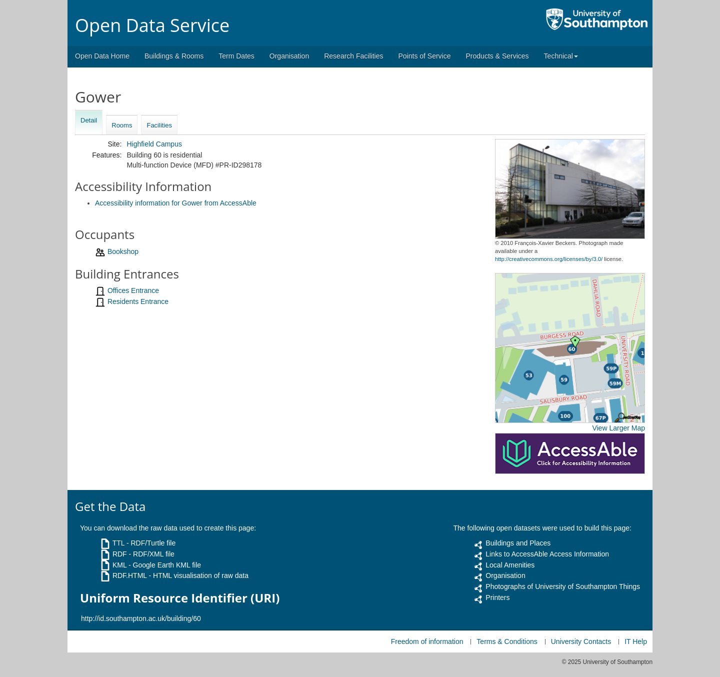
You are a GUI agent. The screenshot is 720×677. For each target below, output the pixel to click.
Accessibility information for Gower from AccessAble (175, 203)
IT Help (635, 642)
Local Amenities (510, 565)
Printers (498, 598)
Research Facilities (353, 56)
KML (119, 565)
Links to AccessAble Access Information (547, 554)
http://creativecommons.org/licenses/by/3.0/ (548, 259)
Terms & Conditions (506, 642)
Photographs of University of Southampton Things (563, 586)
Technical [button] (561, 56)
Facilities (159, 125)
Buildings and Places (518, 543)
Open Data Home (102, 56)
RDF (119, 554)
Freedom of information (427, 642)
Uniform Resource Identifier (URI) (180, 598)
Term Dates (236, 56)
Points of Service (424, 56)
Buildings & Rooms (174, 56)
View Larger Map (618, 428)
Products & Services (497, 56)
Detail (88, 120)
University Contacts (581, 642)
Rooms (122, 125)
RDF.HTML (129, 576)
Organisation (289, 56)
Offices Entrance (133, 290)
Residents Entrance (138, 302)
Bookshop (123, 252)
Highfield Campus (154, 144)
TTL (118, 543)
